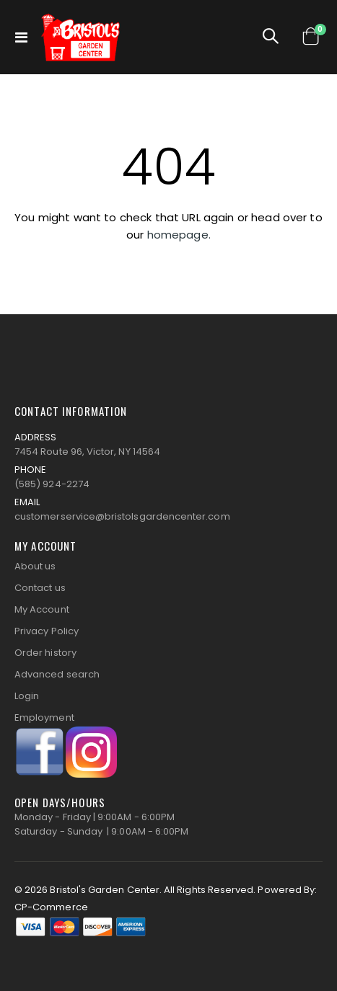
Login (26, 696)
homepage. (179, 234)
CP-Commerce (51, 907)
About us (35, 566)
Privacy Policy (46, 631)
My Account (41, 609)
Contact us (40, 588)
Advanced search (57, 674)
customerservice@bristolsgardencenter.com (122, 516)
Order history (45, 652)
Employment (44, 717)
